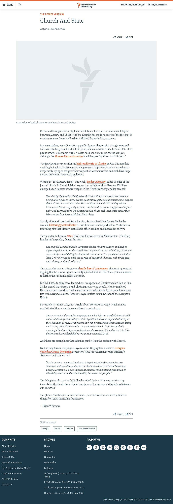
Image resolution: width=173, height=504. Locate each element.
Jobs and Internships (12, 463)
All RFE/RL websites (157, 5)
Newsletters (50, 457)
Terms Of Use (8, 457)
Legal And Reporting (12, 474)
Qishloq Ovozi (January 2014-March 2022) (61, 475)
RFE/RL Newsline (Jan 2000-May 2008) (64, 482)
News (47, 446)
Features (48, 452)
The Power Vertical (52, 14)
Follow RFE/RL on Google (132, 5)
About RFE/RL (9, 446)
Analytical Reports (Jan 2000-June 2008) (64, 488)
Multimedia (50, 463)
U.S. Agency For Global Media (16, 468)
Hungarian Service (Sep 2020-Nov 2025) (64, 493)
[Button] (117, 37)
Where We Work (10, 452)
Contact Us (7, 484)
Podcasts (48, 468)
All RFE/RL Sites (10, 479)
